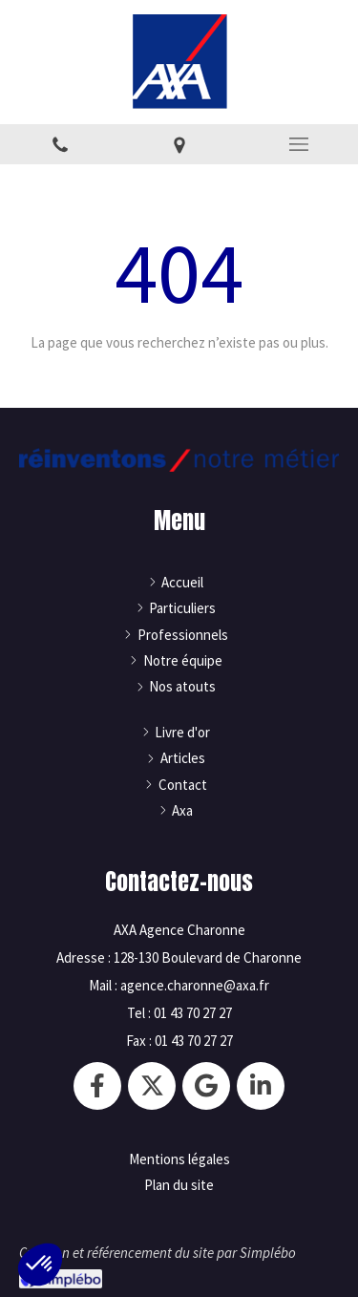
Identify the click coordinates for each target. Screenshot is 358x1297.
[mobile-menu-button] (298, 144)
